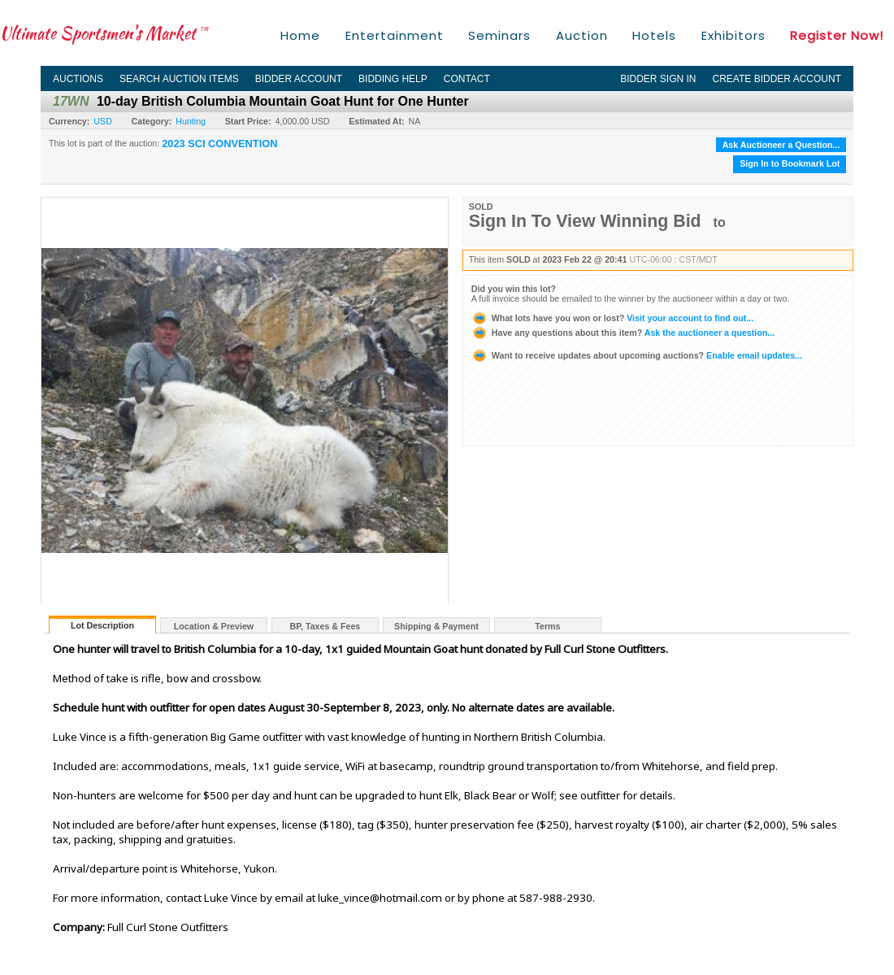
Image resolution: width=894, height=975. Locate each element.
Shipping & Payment (436, 626)
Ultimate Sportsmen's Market (104, 33)
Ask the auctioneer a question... (623, 332)
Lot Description (102, 625)
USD (102, 121)
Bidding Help (392, 79)
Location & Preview (214, 626)
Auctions (78, 79)
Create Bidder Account (777, 79)
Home (300, 35)
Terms (547, 626)
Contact (467, 79)
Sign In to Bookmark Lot (790, 163)
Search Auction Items (179, 79)
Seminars (499, 35)
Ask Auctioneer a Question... (781, 145)
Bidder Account (298, 79)
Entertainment (394, 35)
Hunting (191, 121)
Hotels (654, 35)
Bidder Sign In (658, 79)
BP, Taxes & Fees (325, 626)
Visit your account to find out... (612, 318)
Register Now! (836, 35)
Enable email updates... (636, 355)
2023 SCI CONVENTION (219, 144)
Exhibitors (733, 35)
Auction (582, 35)
